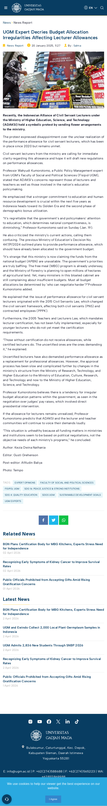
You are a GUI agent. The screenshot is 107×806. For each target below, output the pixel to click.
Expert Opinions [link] (25, 482)
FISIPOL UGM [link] (12, 488)
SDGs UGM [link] (48, 495)
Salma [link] (77, 45)
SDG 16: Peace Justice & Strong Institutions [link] (52, 488)
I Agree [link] (53, 799)
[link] (31, 8)
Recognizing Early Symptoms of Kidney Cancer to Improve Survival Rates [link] (51, 564)
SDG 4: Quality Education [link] (21, 495)
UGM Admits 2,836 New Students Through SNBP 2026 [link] (43, 645)
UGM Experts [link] (13, 501)
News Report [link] (23, 22)
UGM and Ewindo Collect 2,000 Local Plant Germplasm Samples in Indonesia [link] (51, 630)
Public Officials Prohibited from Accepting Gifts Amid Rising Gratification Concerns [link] (46, 582)
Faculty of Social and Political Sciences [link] (66, 482)
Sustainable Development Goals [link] (80, 495)
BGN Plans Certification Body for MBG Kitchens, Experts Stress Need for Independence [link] (53, 546)
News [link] (7, 22)
